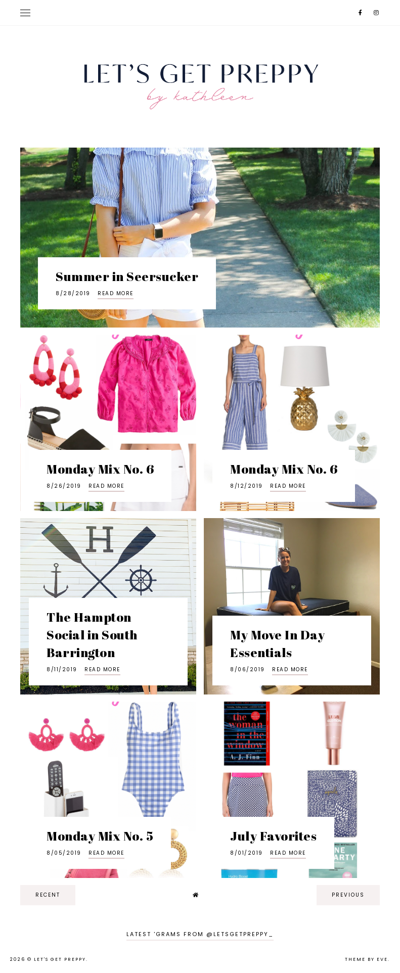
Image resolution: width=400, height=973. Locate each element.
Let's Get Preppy (60, 959)
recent (47, 895)
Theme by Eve (366, 959)
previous (348, 895)
